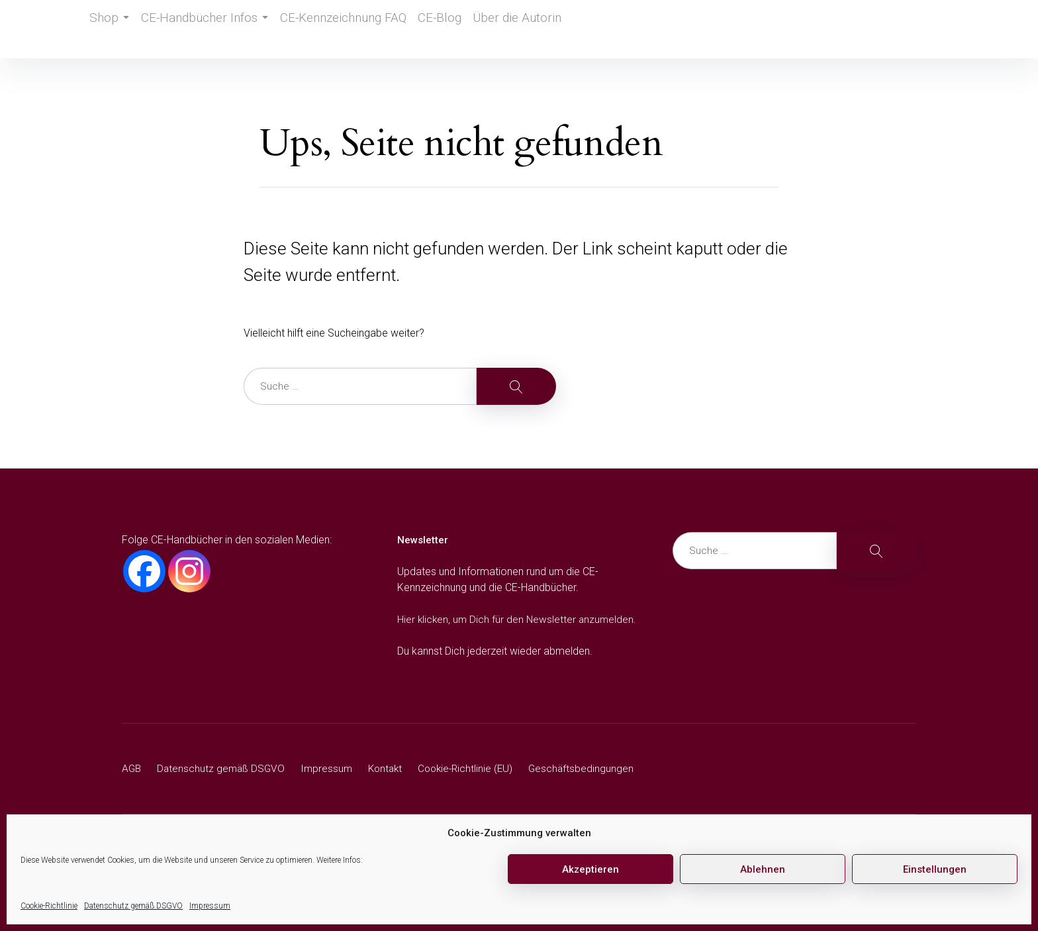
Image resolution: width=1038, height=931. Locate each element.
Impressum (209, 905)
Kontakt (391, 768)
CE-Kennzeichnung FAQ (338, 29)
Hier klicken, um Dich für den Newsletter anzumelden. (518, 619)
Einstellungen (935, 869)
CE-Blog (433, 29)
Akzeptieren (590, 869)
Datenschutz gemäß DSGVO (133, 905)
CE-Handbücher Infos (208, 29)
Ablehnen (762, 869)
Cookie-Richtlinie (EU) (475, 768)
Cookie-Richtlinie (49, 905)
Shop (112, 29)
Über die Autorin (512, 29)
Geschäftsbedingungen (593, 768)
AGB (132, 768)
